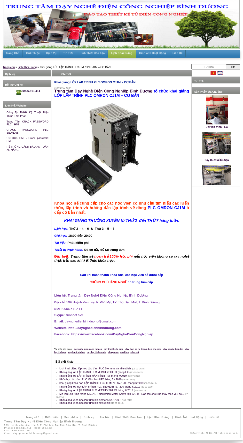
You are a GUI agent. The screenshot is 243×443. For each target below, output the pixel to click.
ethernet (134, 352)
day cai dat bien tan (173, 349)
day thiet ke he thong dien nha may (143, 349)
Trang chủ (9, 67)
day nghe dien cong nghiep (88, 349)
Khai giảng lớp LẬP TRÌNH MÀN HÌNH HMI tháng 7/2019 (93, 375)
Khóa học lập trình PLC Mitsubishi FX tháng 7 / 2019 (90, 379)
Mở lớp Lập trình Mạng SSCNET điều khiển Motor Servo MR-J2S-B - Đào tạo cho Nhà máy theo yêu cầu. (122, 393)
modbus (124, 352)
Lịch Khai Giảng (27, 67)
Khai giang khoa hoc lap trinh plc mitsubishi (85, 402)
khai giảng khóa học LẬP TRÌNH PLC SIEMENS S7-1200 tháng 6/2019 (101, 383)
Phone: (28, 428)
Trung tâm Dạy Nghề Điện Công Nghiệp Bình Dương (103, 91)
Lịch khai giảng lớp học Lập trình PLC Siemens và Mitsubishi (95, 368)
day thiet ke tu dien (114, 349)
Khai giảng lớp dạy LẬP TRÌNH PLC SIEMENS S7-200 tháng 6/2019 (100, 386)
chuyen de (113, 352)
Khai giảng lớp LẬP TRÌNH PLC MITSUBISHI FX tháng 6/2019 (96, 390)
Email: (31, 433)
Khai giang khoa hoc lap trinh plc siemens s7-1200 (89, 399)
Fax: (17, 430)
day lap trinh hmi (76, 352)
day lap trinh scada (96, 352)
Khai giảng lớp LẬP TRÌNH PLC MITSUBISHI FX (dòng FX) (94, 372)
